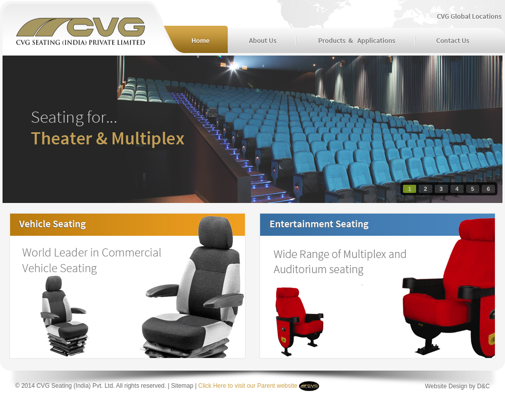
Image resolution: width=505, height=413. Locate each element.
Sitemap (182, 385)
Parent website (276, 385)
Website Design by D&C (457, 386)
